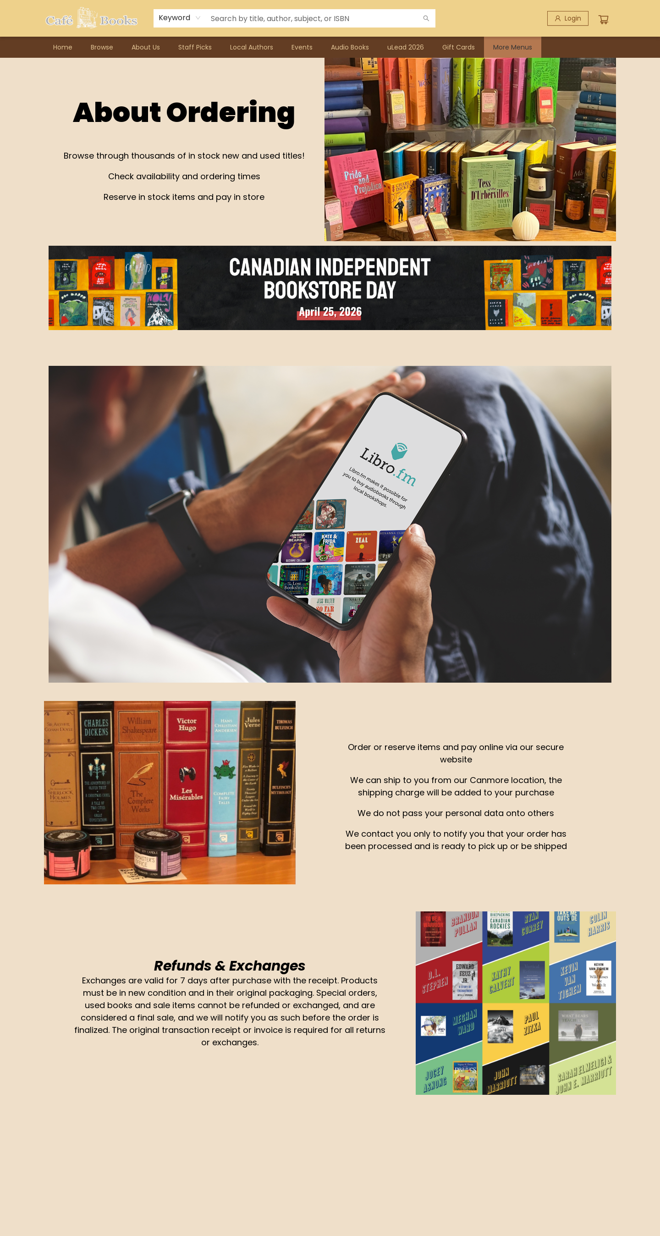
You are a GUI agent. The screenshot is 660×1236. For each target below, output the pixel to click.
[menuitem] (63, 47)
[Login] (567, 18)
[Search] (426, 18)
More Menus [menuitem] (512, 47)
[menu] (330, 47)
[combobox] (180, 18)
